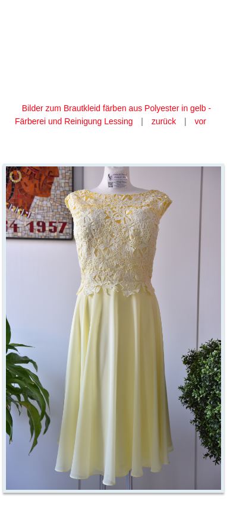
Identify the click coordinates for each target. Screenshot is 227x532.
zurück (164, 121)
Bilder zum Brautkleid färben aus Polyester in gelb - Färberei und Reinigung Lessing (113, 114)
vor (200, 121)
